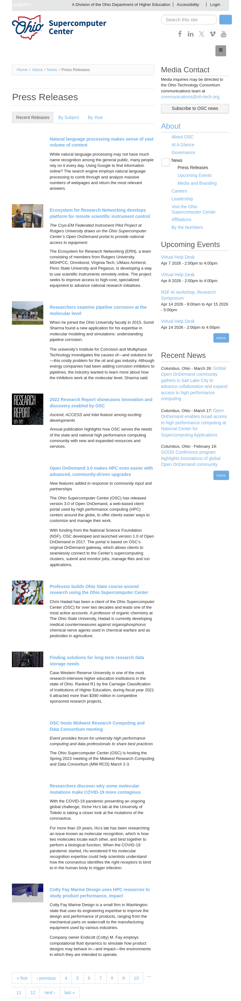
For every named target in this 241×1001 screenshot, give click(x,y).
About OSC (181, 136)
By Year (91, 117)
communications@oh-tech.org (188, 96)
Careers (178, 187)
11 (147, 975)
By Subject (65, 117)
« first (22, 969)
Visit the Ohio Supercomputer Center (197, 205)
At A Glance (181, 143)
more (221, 330)
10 (133, 969)
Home (22, 69)
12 (18, 989)
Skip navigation (15, 4)
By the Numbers (185, 222)
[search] (189, 19)
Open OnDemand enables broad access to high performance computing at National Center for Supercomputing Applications (194, 406)
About (37, 69)
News (52, 69)
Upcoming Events (192, 172)
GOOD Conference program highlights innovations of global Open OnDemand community (194, 440)
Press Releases (190, 165)
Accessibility (188, 4)
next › (35, 989)
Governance (182, 150)
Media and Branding (194, 180)
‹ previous (45, 969)
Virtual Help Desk (176, 251)
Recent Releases (33, 117)
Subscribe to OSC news (195, 108)
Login (215, 4)
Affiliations (180, 214)
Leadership (181, 195)
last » (54, 989)
